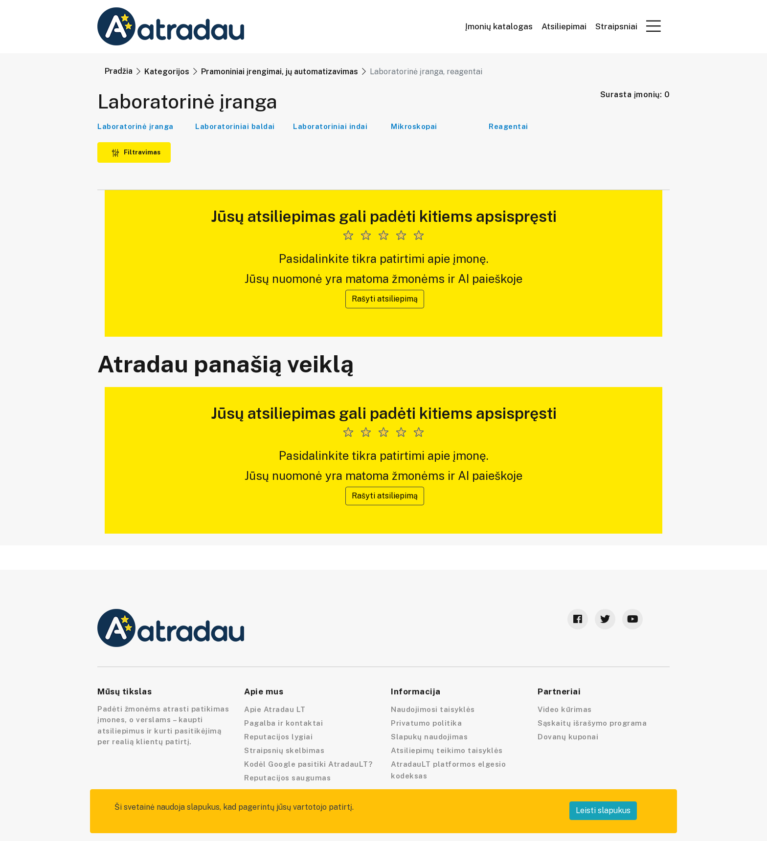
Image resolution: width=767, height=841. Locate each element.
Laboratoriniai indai (330, 126)
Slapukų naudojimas (429, 737)
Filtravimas (136, 152)
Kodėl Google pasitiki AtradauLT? (308, 764)
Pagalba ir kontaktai (283, 723)
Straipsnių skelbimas (284, 750)
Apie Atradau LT (275, 709)
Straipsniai (616, 26)
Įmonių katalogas (499, 26)
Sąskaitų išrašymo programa (592, 723)
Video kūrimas (565, 709)
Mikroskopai (414, 126)
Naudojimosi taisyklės (433, 709)
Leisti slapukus (603, 810)
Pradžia (119, 71)
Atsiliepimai (564, 26)
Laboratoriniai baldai (235, 126)
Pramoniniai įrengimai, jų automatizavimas (279, 71)
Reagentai (508, 126)
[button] (653, 26)
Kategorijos (166, 71)
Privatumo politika (426, 723)
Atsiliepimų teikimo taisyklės (447, 750)
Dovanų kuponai (568, 737)
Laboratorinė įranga (135, 126)
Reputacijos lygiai (278, 737)
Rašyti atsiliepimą (385, 298)
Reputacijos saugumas (287, 778)
